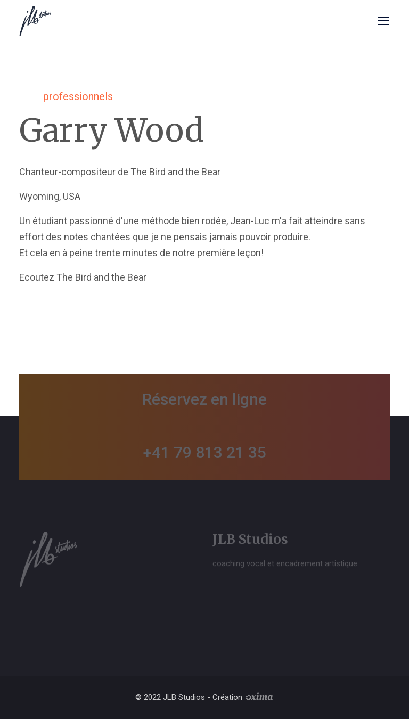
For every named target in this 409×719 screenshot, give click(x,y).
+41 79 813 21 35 (204, 452)
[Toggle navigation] (382, 21)
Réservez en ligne (204, 399)
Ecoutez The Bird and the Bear (82, 277)
